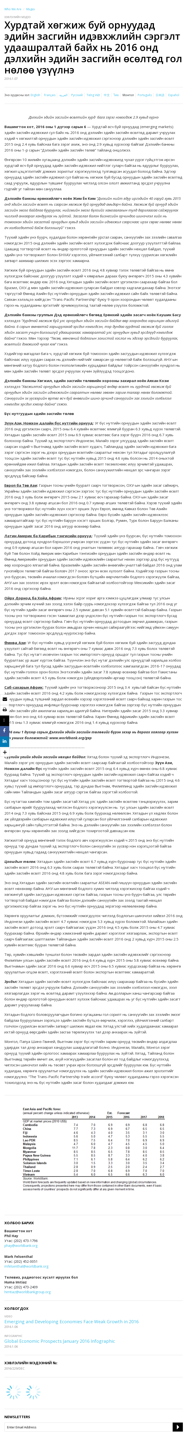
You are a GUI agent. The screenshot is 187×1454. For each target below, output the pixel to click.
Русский (77, 95)
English (35, 95)
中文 (107, 95)
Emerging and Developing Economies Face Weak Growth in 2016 (71, 1321)
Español (173, 95)
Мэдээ (30, 9)
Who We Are (12, 9)
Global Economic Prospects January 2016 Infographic (59, 1341)
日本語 (160, 95)
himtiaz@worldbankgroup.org (27, 1292)
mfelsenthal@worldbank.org (26, 1266)
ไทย (116, 95)
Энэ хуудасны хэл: (17, 95)
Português (145, 95)
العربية (63, 95)
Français (49, 95)
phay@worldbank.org (20, 1245)
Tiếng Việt (93, 95)
